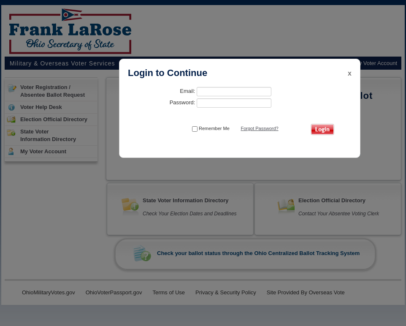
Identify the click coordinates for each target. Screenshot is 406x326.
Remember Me (211, 129)
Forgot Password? (259, 128)
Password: (220, 103)
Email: (225, 91)
